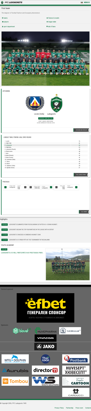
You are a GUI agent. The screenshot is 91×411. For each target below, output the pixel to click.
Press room (79, 408)
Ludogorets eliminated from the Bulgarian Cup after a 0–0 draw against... (29, 224)
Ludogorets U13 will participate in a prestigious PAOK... (22, 253)
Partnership (69, 408)
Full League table (81, 174)
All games (84, 211)
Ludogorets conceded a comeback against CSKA (21, 235)
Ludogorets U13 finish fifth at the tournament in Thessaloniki (25, 240)
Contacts (88, 408)
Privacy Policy (59, 408)
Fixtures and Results (81, 130)
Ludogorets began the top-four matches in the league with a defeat (27, 230)
